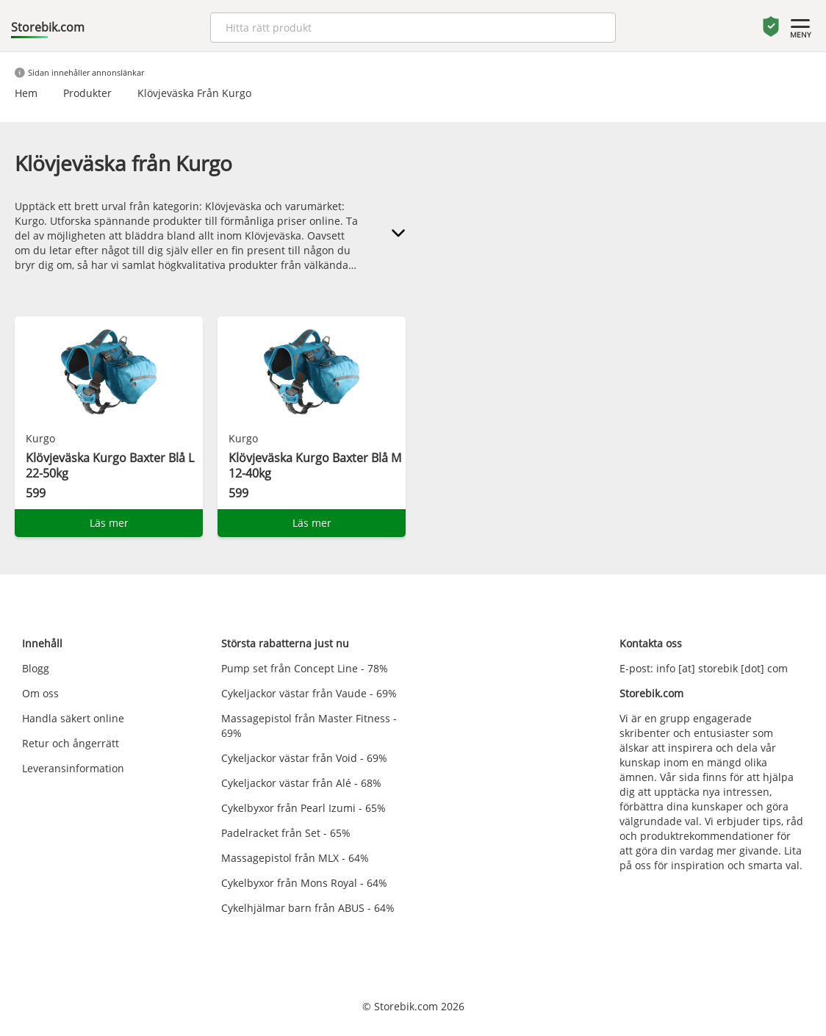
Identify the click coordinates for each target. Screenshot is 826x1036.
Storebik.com (48, 27)
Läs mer (109, 523)
